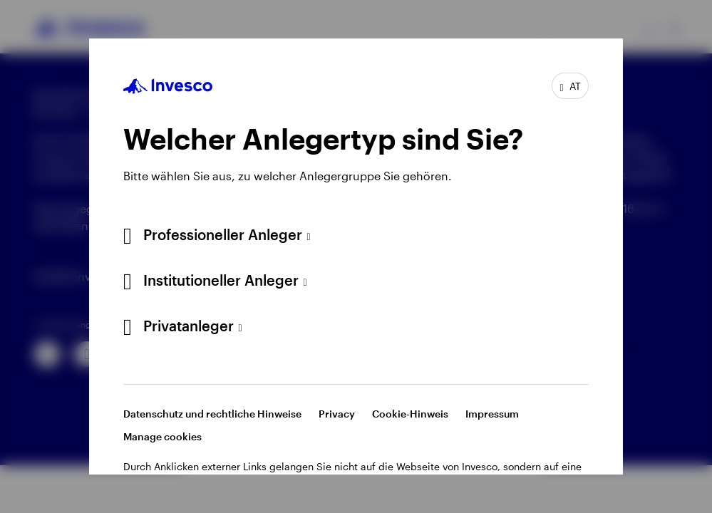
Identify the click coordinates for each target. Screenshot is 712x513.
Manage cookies (162, 436)
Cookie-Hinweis (410, 414)
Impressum (492, 414)
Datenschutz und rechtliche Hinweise (212, 414)
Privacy (337, 414)
